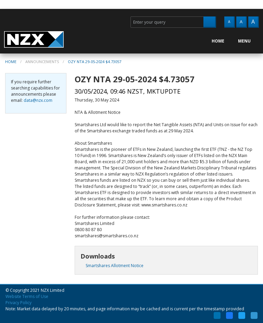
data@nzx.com (38, 100)
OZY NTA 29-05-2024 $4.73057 (94, 61)
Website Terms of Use (26, 296)
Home (10, 61)
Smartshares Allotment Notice (111, 265)
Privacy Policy (18, 303)
